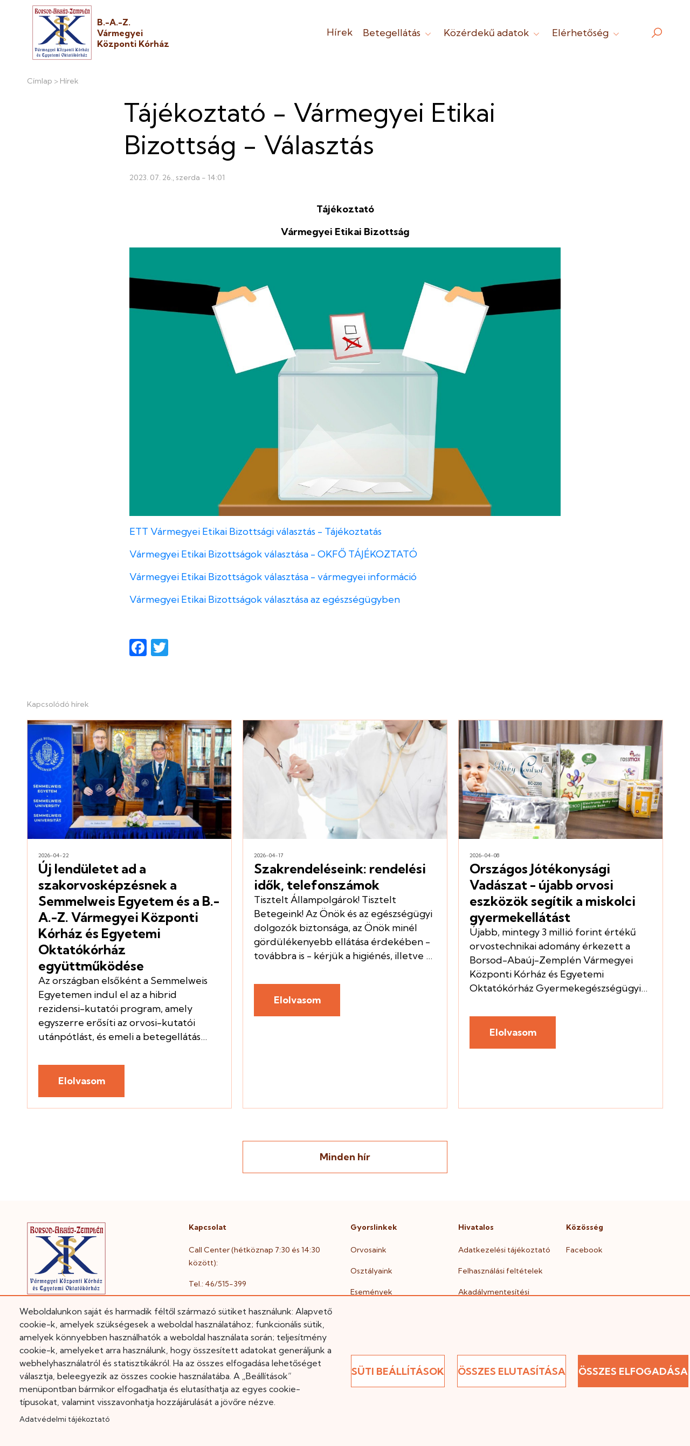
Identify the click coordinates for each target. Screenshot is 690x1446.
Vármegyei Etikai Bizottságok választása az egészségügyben (264, 599)
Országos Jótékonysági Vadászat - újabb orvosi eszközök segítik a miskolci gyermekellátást (553, 892)
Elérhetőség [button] (587, 32)
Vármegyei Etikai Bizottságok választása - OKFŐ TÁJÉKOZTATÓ (273, 554)
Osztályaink (371, 1271)
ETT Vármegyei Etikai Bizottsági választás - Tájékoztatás (255, 531)
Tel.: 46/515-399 (217, 1284)
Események (371, 1292)
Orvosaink (368, 1250)
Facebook (584, 1250)
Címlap (39, 81)
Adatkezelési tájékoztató (504, 1250)
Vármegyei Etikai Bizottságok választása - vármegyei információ (273, 576)
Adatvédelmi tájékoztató (64, 1419)
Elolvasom (81, 1081)
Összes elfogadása (633, 1371)
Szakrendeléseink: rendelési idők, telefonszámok (340, 876)
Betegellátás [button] (398, 32)
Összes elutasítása (511, 1371)
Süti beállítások (397, 1371)
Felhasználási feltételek (500, 1271)
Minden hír (345, 1157)
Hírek (340, 32)
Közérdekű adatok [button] (493, 32)
